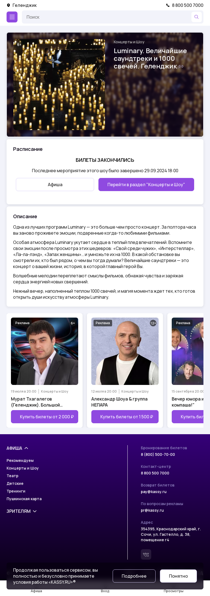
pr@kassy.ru (152, 510)
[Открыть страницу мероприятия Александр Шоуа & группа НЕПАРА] (125, 370)
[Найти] (196, 17)
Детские (15, 483)
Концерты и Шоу (129, 41)
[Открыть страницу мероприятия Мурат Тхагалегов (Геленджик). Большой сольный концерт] (45, 370)
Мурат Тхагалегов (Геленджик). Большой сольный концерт (35, 402)
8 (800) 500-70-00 (158, 454)
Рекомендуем (20, 460)
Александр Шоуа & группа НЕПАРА (119, 402)
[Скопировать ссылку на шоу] (181, 66)
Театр (12, 475)
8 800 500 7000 (184, 5)
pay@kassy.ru (154, 491)
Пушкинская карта (24, 498)
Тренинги (16, 491)
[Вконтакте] (146, 554)
